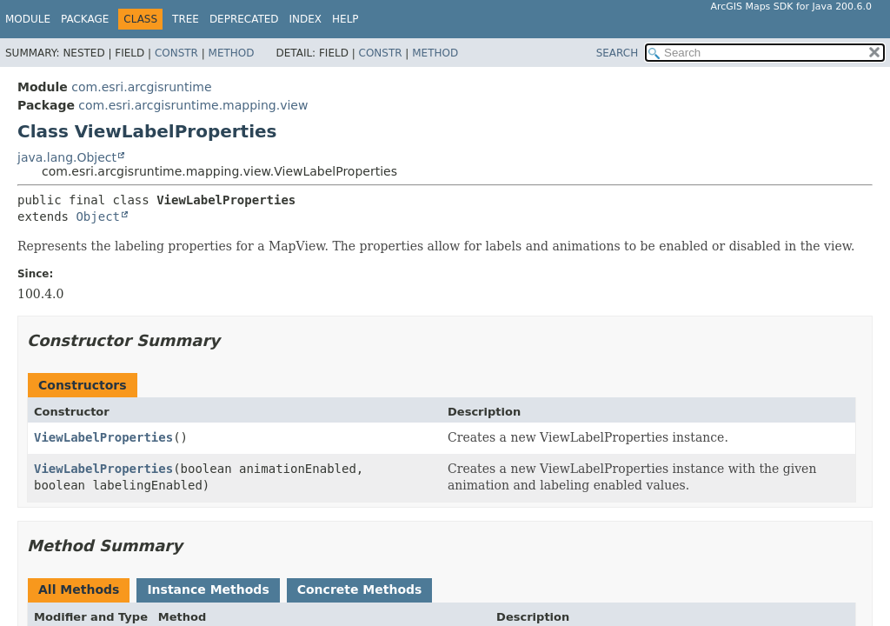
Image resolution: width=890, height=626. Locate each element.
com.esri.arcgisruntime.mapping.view (193, 105)
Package (85, 19)
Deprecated (244, 19)
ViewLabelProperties (103, 437)
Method (232, 53)
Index (305, 19)
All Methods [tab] (78, 589)
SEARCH (617, 53)
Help (345, 19)
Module (27, 19)
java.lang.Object (66, 157)
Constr (176, 53)
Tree (185, 19)
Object (98, 216)
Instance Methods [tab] (208, 589)
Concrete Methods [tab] (359, 589)
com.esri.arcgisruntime (141, 87)
